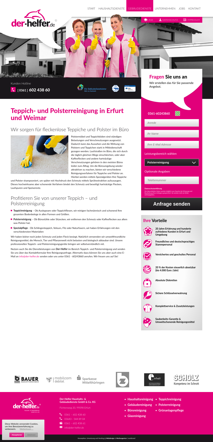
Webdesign (110, 438)
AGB (151, 19)
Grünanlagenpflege (171, 410)
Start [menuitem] (91, 8)
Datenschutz (170, 19)
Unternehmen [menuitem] (165, 8)
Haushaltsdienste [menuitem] (111, 8)
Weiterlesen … (26, 429)
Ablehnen (31, 435)
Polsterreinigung (169, 405)
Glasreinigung (137, 416)
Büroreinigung (137, 410)
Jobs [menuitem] (182, 8)
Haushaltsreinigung (140, 399)
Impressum (193, 19)
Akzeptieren (17, 435)
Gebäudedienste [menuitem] (140, 8)
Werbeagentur (121, 438)
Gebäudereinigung (140, 405)
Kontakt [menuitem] (194, 8)
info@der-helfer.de (29, 256)
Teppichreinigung (170, 399)
